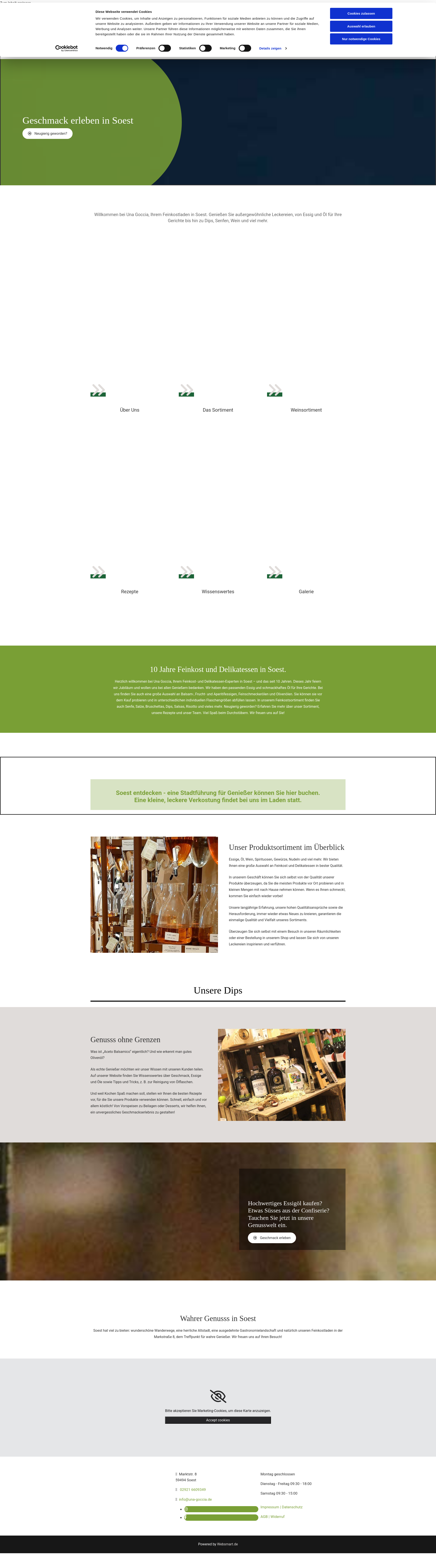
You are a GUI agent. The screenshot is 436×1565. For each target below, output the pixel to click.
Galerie (306, 591)
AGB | (266, 1516)
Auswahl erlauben (361, 24)
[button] (47, 133)
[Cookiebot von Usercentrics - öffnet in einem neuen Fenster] (67, 46)
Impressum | (271, 1507)
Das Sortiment (218, 410)
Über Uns (130, 410)
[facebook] (185, 1517)
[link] (218, 1396)
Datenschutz (292, 1507)
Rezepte (129, 591)
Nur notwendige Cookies (361, 36)
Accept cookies (218, 1420)
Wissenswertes (218, 591)
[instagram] (186, 1509)
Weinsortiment (306, 410)
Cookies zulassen (361, 11)
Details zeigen (270, 46)
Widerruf (278, 1516)
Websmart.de (227, 1544)
